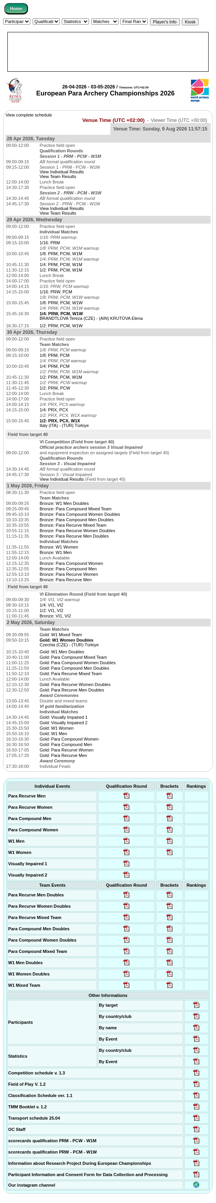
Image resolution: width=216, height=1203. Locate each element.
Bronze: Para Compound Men (68, 568)
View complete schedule (28, 115)
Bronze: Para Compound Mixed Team (75, 508)
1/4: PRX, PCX (54, 409)
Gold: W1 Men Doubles (62, 651)
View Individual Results (62, 171)
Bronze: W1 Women (59, 547)
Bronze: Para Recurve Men (66, 579)
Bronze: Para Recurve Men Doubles (74, 536)
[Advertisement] (108, 51)
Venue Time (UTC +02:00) (113, 120)
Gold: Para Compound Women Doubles (78, 662)
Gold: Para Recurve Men (63, 755)
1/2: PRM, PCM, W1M (61, 377)
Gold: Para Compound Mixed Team (73, 657)
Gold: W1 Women (56, 728)
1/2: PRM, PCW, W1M (61, 270)
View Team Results (58, 176)
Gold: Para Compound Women (69, 739)
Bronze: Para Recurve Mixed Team (73, 525)
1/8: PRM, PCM (55, 355)
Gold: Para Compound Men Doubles (74, 668)
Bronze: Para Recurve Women (69, 574)
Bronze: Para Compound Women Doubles (80, 514)
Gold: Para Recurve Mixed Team (71, 673)
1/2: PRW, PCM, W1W (61, 325)
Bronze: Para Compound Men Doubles (77, 519)
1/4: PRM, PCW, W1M (61, 264)
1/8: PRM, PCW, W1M (61, 253)
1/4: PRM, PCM (55, 366)
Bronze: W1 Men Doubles (64, 503)
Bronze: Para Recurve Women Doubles (77, 530)
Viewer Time (179, 120)
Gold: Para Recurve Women (67, 750)
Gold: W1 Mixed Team (61, 634)
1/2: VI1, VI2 (51, 610)
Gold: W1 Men (53, 733)
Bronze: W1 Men (56, 552)
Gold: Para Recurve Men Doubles (72, 690)
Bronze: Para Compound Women (71, 563)
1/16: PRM (50, 242)
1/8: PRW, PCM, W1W (61, 302)
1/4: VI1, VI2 (51, 605)
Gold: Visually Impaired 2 (63, 722)
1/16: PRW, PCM (56, 291)
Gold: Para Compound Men (66, 744)
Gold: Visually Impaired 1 (63, 717)
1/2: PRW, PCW (55, 388)
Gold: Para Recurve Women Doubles (75, 684)
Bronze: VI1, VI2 (55, 616)
